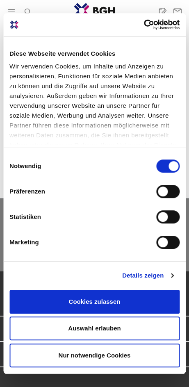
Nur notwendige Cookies (95, 355)
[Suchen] (26, 12)
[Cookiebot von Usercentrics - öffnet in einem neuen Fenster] (144, 24)
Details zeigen (143, 275)
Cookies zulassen (95, 301)
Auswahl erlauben (94, 328)
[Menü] (11, 12)
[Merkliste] (162, 12)
